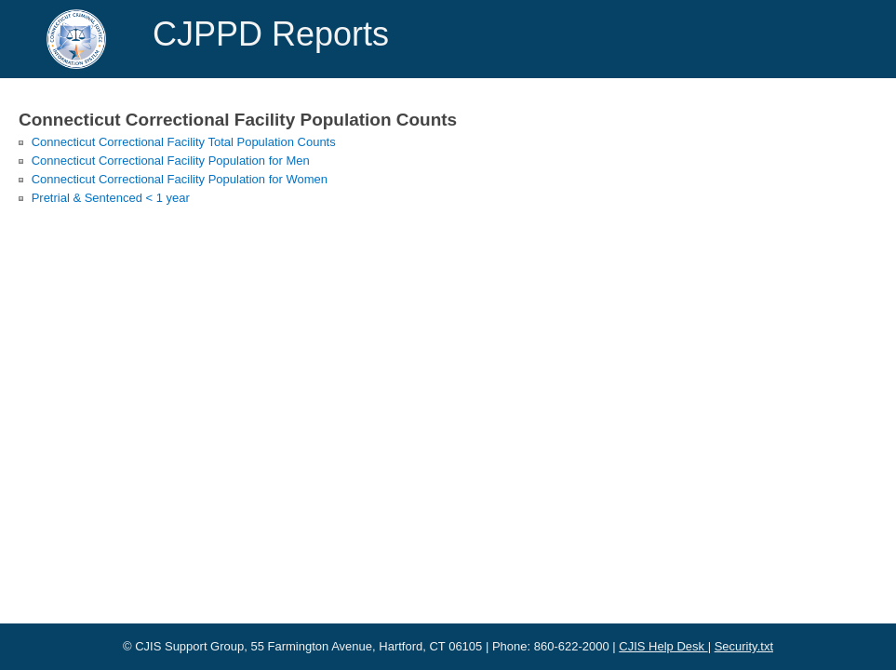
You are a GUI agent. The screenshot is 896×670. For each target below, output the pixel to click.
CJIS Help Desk (663, 646)
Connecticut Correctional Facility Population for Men (171, 161)
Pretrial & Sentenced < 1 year (111, 198)
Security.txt (744, 646)
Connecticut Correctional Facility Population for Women (180, 179)
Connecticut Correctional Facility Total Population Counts (184, 142)
